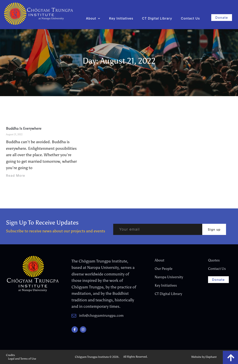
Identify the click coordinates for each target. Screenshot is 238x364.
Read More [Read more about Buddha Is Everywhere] (15, 176)
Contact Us (190, 18)
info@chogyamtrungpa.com (101, 315)
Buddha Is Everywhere (24, 128)
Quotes (214, 260)
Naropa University (169, 277)
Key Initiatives (121, 18)
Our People (164, 268)
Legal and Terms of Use (22, 358)
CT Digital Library (157, 18)
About (93, 18)
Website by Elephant (204, 357)
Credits (10, 355)
